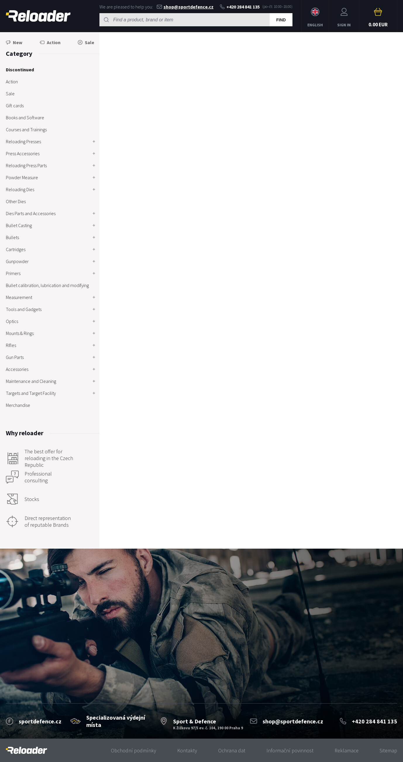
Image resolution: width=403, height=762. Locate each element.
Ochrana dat (231, 750)
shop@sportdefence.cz (185, 7)
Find (281, 20)
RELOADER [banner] (38, 16)
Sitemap (388, 750)
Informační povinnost (290, 750)
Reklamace (347, 750)
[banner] (26, 750)
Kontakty (187, 750)
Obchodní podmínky (133, 750)
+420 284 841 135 (240, 7)
